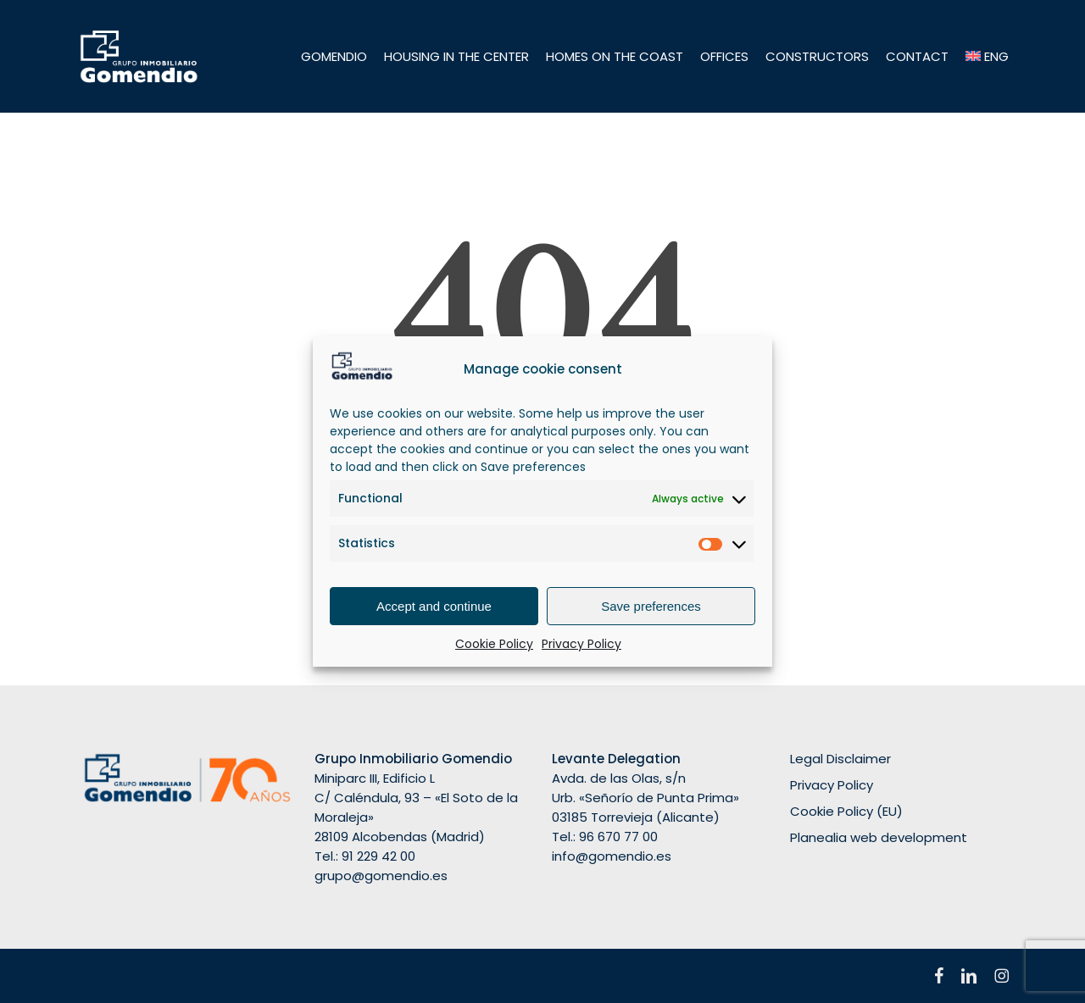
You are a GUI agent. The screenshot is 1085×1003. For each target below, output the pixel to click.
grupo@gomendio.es (381, 875)
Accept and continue (434, 606)
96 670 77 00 (618, 836)
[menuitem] (987, 56)
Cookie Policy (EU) (846, 811)
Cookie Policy (494, 643)
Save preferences (651, 606)
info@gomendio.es (611, 856)
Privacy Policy (581, 643)
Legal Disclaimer (840, 758)
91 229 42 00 (378, 856)
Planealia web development (878, 837)
